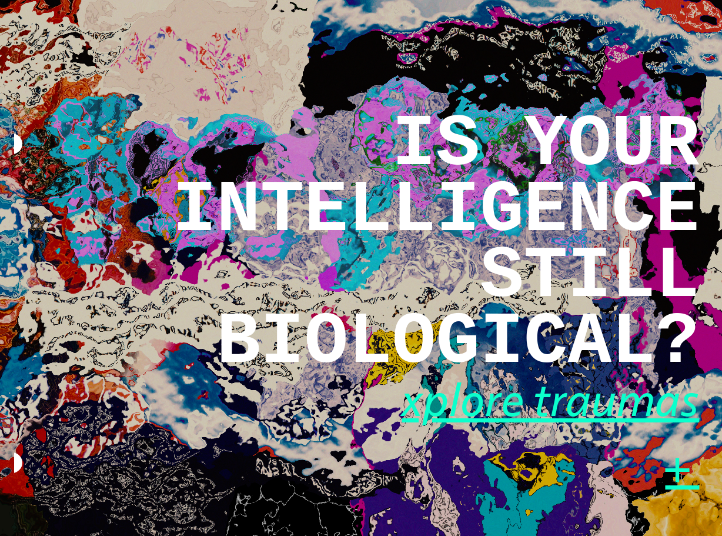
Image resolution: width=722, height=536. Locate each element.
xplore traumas (550, 402)
